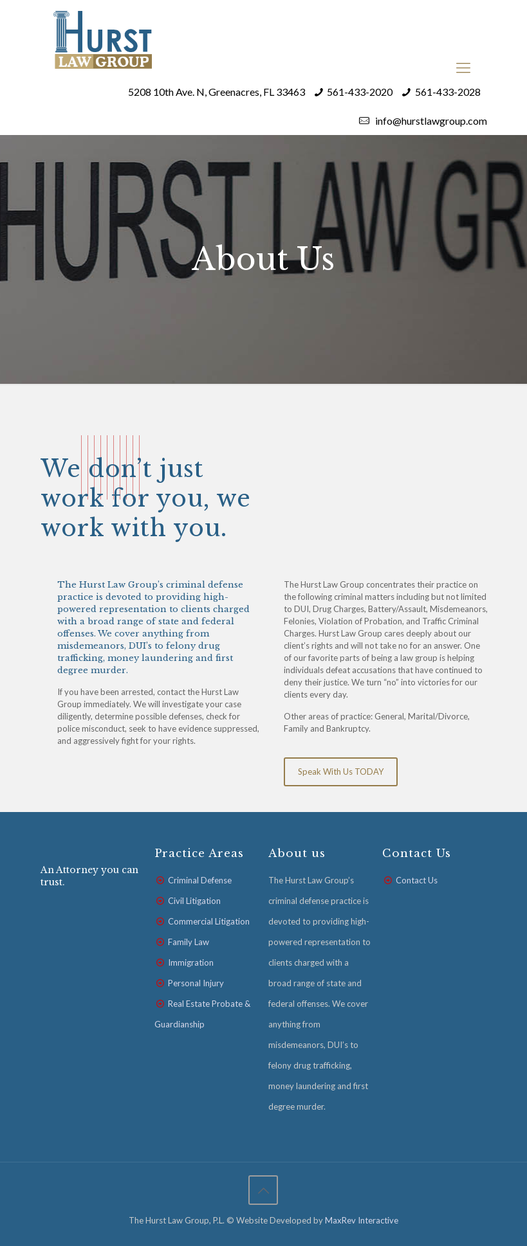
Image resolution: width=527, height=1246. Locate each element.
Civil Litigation (194, 901)
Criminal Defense (200, 880)
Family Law (188, 942)
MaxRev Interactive (361, 1220)
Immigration (191, 962)
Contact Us (417, 880)
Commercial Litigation (209, 921)
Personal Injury (196, 983)
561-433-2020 (360, 92)
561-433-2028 (448, 92)
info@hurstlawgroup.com (430, 120)
